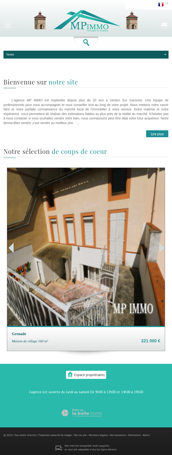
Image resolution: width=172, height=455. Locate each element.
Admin (146, 435)
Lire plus (157, 133)
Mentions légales (98, 435)
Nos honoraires (118, 435)
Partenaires (134, 435)
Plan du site (80, 435)
